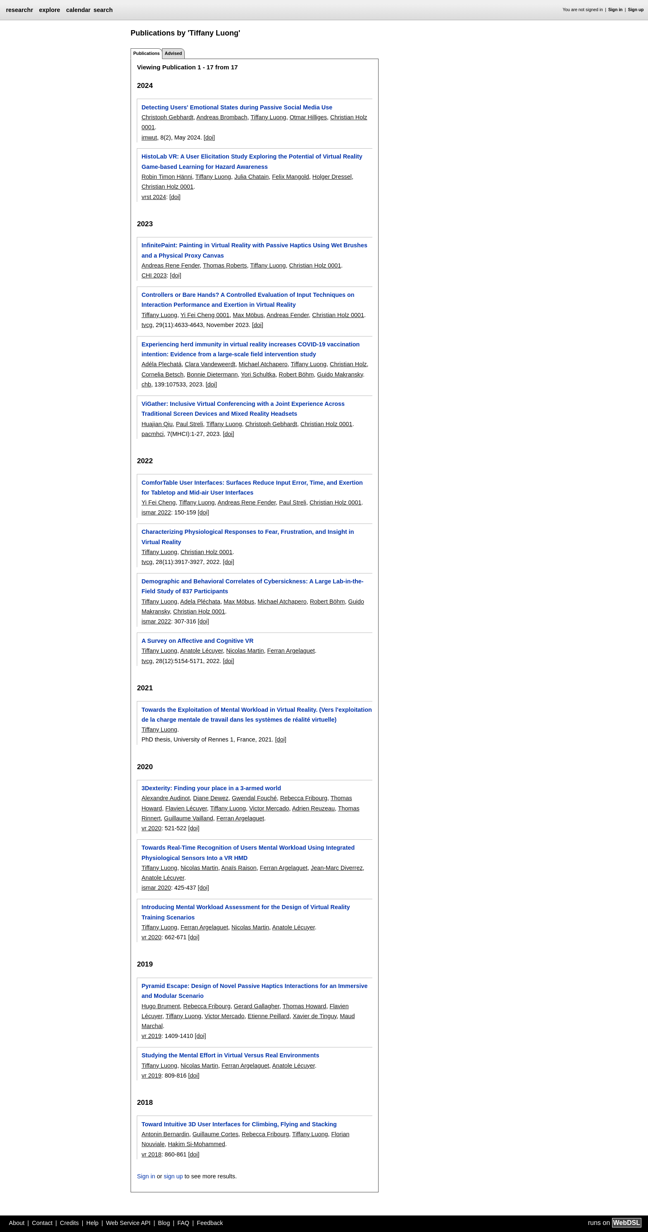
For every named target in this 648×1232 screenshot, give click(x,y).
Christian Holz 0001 (167, 186)
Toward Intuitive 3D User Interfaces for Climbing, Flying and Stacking (238, 1124)
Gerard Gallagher (256, 1006)
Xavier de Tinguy (314, 1016)
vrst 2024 (153, 197)
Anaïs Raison (239, 868)
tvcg (146, 325)
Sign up (636, 9)
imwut (149, 137)
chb (146, 384)
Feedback (210, 1223)
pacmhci (152, 434)
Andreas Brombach (221, 117)
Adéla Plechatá (161, 364)
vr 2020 (151, 828)
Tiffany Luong (268, 117)
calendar (78, 10)
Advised (173, 53)
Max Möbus (248, 315)
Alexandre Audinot (165, 798)
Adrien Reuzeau (313, 808)
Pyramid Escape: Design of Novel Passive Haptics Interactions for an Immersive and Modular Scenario (254, 991)
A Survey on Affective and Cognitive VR (197, 640)
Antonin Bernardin (165, 1134)
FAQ (183, 1223)
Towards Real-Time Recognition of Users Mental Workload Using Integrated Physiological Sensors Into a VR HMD (248, 852)
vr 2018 (151, 1154)
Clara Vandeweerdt (210, 364)
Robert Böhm (296, 374)
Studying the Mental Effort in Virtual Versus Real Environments (230, 1055)
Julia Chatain (251, 176)
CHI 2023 (154, 275)
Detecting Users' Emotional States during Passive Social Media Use (236, 107)
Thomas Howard (304, 1006)
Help (92, 1223)
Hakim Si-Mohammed (196, 1144)
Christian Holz (348, 364)
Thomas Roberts (225, 265)
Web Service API (128, 1223)
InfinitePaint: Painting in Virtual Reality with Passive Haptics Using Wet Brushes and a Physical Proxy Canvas (254, 250)
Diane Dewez (211, 798)
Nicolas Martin (245, 650)
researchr (19, 10)
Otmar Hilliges (308, 117)
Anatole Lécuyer (201, 650)
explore (49, 10)
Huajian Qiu (156, 424)
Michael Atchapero (262, 364)
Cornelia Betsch (162, 374)
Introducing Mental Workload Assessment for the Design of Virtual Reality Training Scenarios (245, 912)
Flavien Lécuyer (186, 808)
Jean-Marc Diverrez (337, 868)
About (17, 1223)
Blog (164, 1223)
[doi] (209, 137)
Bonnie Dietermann (212, 374)
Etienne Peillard (269, 1016)
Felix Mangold (290, 176)
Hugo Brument (160, 1006)
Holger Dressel (332, 176)
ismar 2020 (156, 887)
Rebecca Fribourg (303, 798)
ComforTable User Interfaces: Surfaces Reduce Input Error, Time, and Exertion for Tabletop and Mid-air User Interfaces (251, 487)
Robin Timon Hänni (166, 176)
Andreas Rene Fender (170, 265)
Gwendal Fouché (254, 798)
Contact (42, 1223)
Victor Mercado (269, 808)
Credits (69, 1223)
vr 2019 (151, 1036)
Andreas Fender (288, 315)
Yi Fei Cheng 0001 (205, 315)
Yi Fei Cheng (158, 502)
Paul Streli (189, 424)
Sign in (615, 9)
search (102, 10)
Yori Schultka (258, 374)
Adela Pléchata (200, 601)
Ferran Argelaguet (290, 650)
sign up (173, 1176)
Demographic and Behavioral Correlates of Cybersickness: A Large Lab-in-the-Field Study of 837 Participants (252, 586)
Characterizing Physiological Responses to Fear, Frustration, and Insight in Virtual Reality (247, 536)
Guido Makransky (340, 374)
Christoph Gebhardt (167, 117)
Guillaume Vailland (188, 818)
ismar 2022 (156, 512)
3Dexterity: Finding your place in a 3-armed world (211, 788)
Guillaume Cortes (215, 1134)
